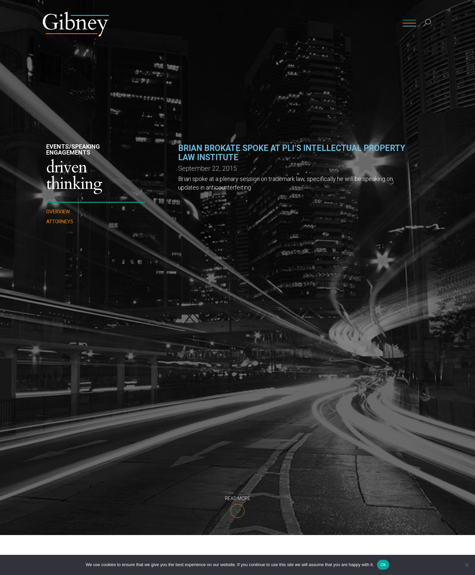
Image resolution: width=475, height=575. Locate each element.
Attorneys (59, 221)
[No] (466, 564)
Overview (58, 211)
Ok (383, 564)
